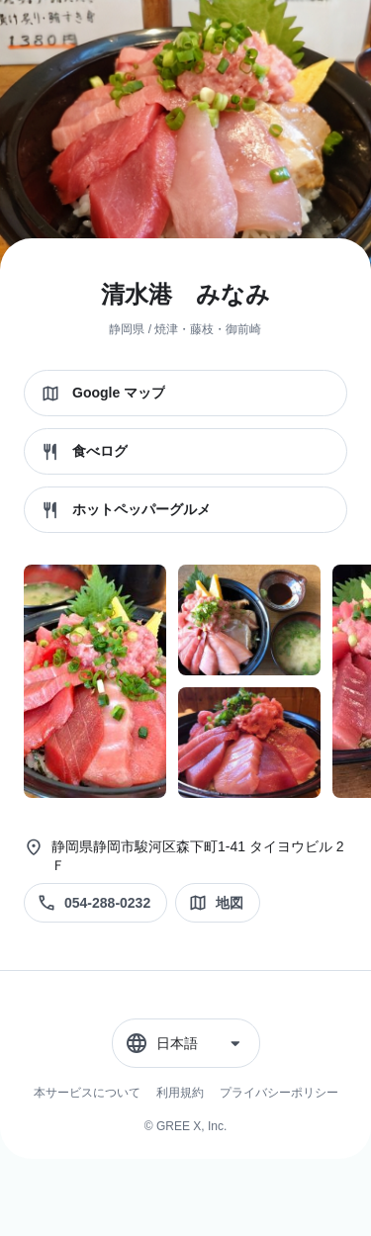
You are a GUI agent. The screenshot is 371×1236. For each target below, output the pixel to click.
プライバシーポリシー (279, 1093)
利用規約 (180, 1093)
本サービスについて (87, 1093)
